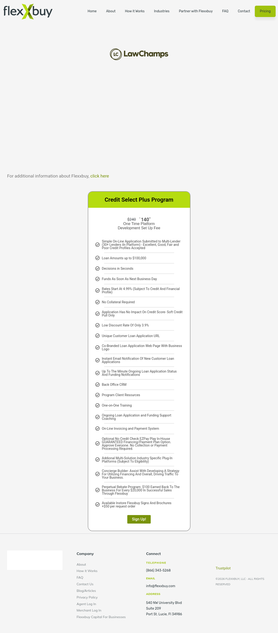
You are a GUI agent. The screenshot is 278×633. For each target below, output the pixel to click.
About (110, 11)
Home (92, 11)
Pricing (265, 11)
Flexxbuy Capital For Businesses (101, 617)
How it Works (135, 11)
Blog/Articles (86, 591)
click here (99, 176)
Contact (244, 11)
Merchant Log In (89, 610)
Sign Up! (139, 519)
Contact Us (85, 584)
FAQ (225, 11)
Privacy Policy (87, 597)
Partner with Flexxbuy (196, 11)
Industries (161, 11)
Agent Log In (86, 604)
